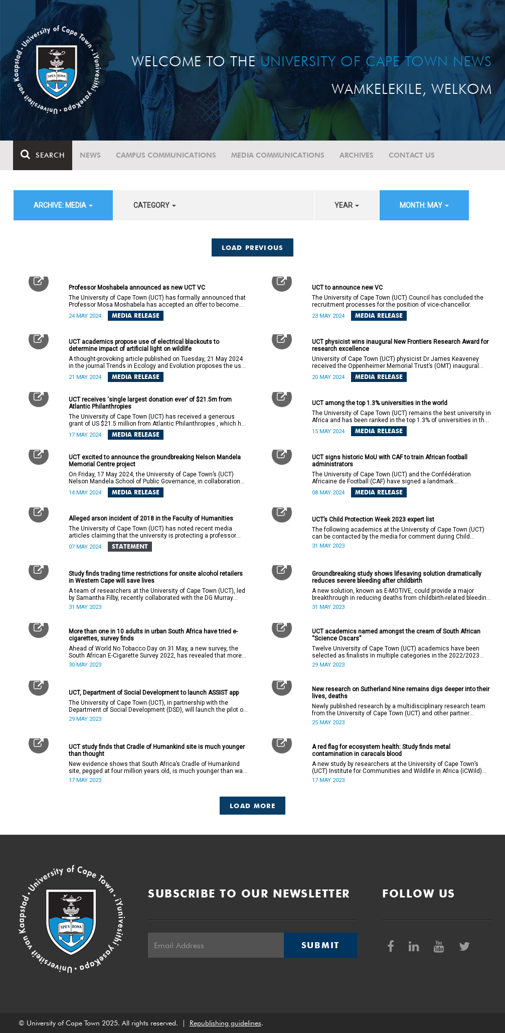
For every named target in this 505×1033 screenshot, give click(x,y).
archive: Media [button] (63, 205)
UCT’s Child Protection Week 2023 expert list (373, 519)
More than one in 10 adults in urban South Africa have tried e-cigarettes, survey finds (153, 635)
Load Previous (253, 247)
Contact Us (412, 155)
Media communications (278, 155)
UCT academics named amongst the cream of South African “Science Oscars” (396, 635)
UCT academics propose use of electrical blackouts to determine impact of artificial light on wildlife (144, 345)
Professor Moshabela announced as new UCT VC (137, 287)
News (90, 155)
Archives (357, 155)
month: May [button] (424, 205)
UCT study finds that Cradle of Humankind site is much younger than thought (157, 750)
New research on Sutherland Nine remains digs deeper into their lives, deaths (400, 693)
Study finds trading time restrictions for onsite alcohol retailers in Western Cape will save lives (156, 577)
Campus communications (166, 155)
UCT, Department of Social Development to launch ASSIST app (154, 692)
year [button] (346, 205)
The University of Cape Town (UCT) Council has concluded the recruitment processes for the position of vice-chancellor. (397, 301)
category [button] (154, 205)
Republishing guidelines (225, 1023)
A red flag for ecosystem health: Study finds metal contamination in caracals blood (381, 750)
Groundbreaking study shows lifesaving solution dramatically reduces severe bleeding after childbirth (396, 577)
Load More (252, 806)
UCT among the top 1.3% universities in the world (379, 403)
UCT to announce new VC (347, 287)
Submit (320, 945)
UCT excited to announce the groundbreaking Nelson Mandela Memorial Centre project (155, 461)
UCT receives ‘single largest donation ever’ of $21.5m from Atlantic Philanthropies (150, 403)
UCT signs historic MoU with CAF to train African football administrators (389, 461)
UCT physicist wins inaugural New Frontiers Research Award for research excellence (400, 345)
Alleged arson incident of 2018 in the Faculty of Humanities (151, 518)
